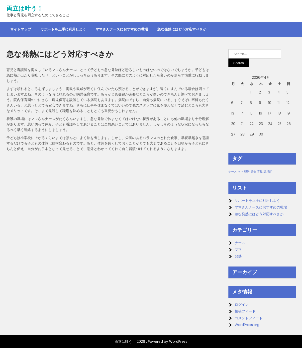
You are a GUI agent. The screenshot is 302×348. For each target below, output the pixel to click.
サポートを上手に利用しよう (63, 29)
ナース (240, 242)
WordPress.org (247, 324)
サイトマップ (20, 29)
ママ (238, 249)
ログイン (242, 304)
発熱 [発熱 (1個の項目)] (253, 172)
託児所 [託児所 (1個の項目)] (268, 172)
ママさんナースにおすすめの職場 (122, 29)
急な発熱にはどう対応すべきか (181, 29)
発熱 (238, 256)
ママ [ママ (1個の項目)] (240, 172)
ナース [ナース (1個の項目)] (232, 172)
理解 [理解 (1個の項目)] (247, 172)
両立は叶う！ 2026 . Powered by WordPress (151, 341)
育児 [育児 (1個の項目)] (260, 172)
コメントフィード (249, 318)
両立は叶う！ (24, 8)
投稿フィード (245, 311)
